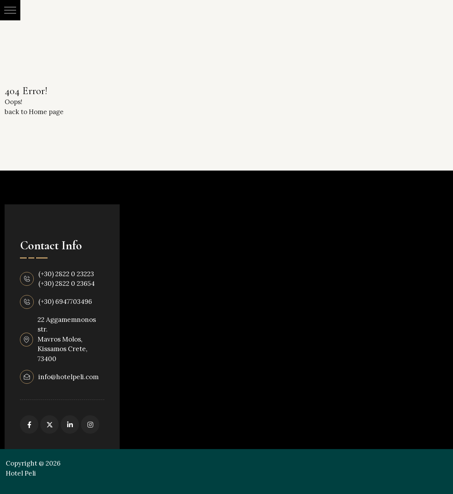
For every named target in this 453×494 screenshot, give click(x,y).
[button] (10, 10)
